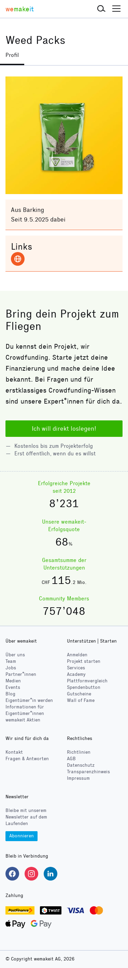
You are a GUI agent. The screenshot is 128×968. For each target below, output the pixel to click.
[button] (101, 9)
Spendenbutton (83, 687)
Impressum (78, 778)
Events (12, 687)
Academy (76, 674)
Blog (10, 694)
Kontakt (14, 752)
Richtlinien (78, 752)
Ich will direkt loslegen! (64, 428)
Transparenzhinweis (88, 772)
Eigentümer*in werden (29, 700)
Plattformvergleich (87, 681)
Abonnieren (21, 836)
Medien (13, 681)
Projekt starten (83, 661)
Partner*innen (20, 674)
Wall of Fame (81, 700)
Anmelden (77, 655)
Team (10, 661)
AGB (71, 759)
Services (76, 668)
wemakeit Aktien (22, 720)
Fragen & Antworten (27, 759)
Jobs (10, 668)
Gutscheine (79, 694)
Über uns (15, 655)
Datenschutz (81, 765)
